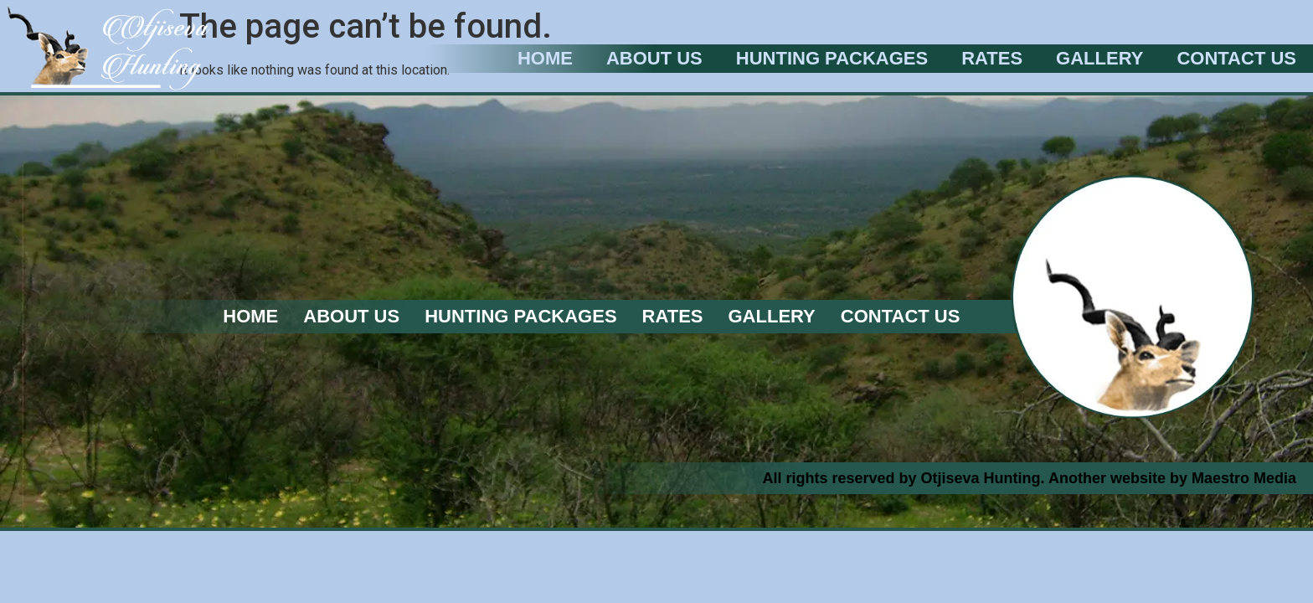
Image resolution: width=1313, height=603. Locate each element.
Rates (991, 58)
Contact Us (1236, 58)
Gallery (1099, 58)
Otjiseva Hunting (981, 478)
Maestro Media (1244, 478)
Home (545, 58)
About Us (654, 58)
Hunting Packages (832, 58)
